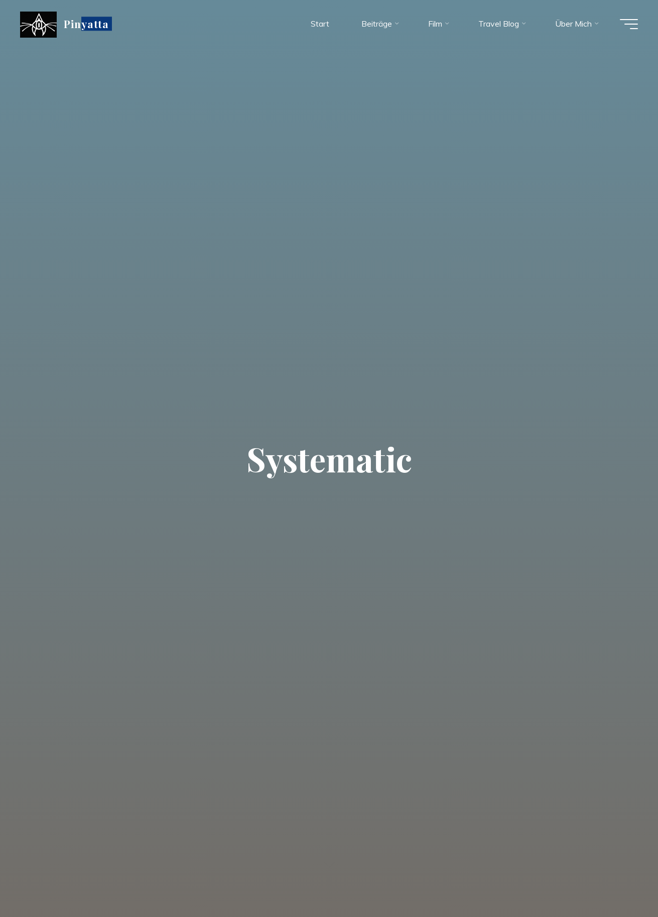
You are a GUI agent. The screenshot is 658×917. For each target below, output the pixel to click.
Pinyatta (86, 24)
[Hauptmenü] (629, 24)
